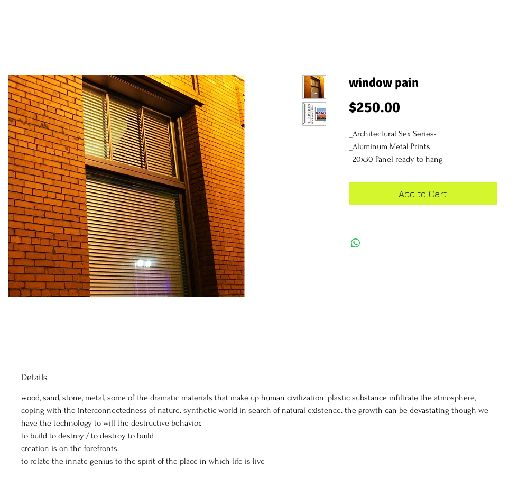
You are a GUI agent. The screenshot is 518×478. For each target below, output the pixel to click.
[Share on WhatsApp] (355, 243)
